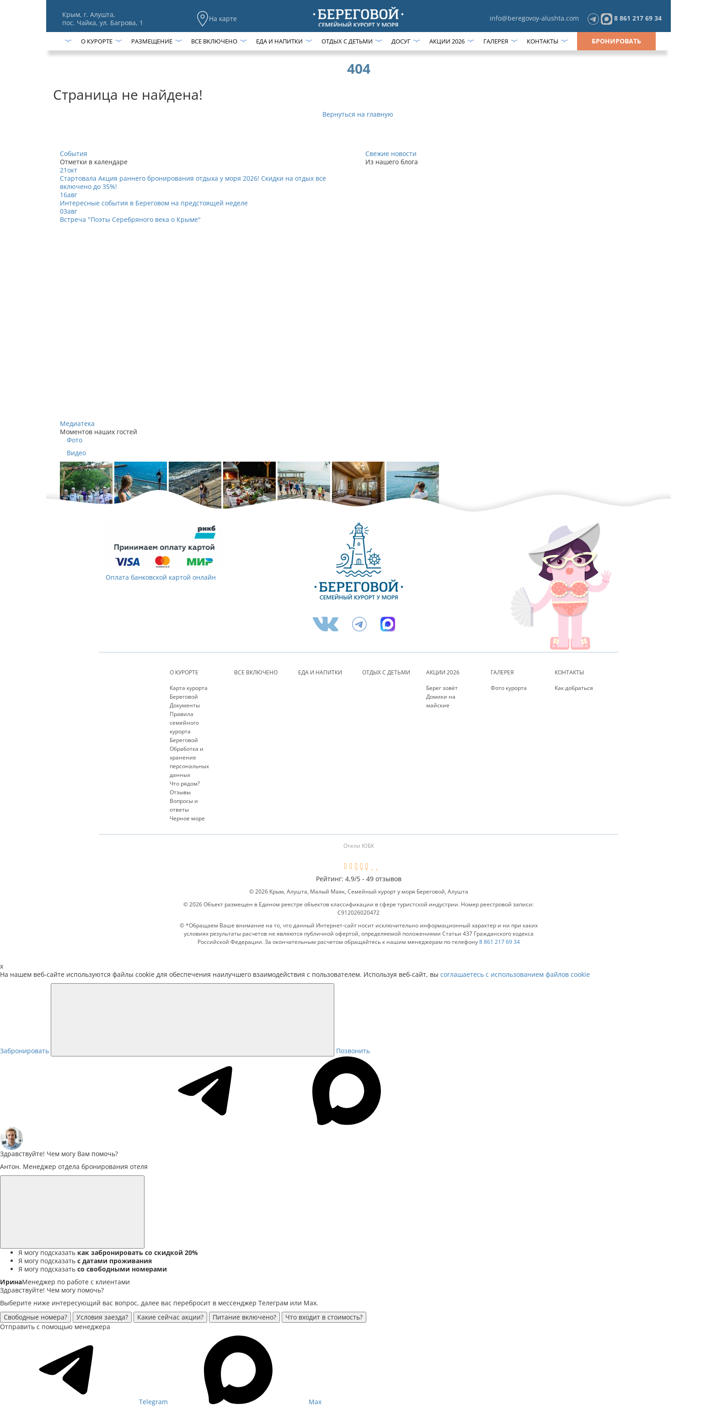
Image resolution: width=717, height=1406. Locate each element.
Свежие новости (391, 153)
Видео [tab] (76, 453)
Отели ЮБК (358, 846)
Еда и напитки (279, 41)
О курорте (96, 41)
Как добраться (574, 688)
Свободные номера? (35, 1317)
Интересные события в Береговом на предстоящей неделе (154, 203)
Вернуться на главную (358, 114)
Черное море (187, 818)
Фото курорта (509, 688)
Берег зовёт (442, 688)
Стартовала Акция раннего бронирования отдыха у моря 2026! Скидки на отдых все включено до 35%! (193, 182)
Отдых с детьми (347, 41)
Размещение (151, 41)
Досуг (401, 41)
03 (68, 211)
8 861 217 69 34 (638, 18)
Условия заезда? (102, 1317)
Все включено (214, 41)
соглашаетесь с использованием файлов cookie (515, 974)
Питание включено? (244, 1317)
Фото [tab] (74, 440)
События (73, 153)
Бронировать (616, 41)
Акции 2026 (447, 41)
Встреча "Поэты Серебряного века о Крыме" (130, 219)
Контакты (542, 41)
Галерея (495, 41)
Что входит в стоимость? (324, 1317)
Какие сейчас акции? (170, 1317)
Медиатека (77, 423)
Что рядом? (185, 783)
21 (68, 170)
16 (68, 194)
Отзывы (180, 792)
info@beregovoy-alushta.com (534, 18)
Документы (185, 705)
